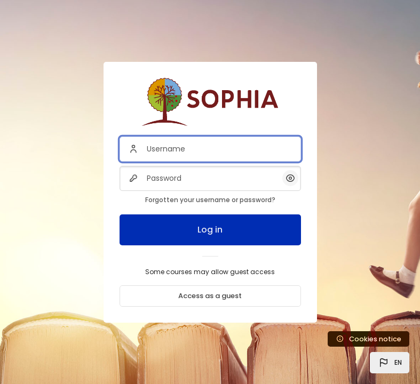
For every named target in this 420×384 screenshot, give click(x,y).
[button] (389, 362)
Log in (210, 229)
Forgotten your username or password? (210, 199)
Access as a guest (210, 296)
